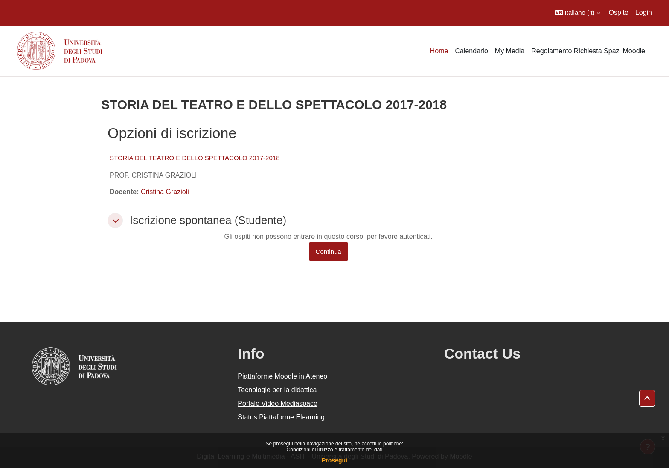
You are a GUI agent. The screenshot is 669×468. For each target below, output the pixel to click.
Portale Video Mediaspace (277, 403)
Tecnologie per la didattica (277, 389)
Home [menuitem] (439, 51)
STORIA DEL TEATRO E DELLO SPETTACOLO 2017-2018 (195, 157)
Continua (328, 251)
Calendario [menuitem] (471, 51)
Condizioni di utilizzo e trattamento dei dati (335, 450)
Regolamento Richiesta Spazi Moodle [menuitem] (588, 51)
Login (643, 12)
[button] (577, 13)
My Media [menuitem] (509, 51)
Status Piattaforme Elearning (281, 417)
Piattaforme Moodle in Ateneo (282, 376)
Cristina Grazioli (165, 191)
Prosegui (334, 460)
